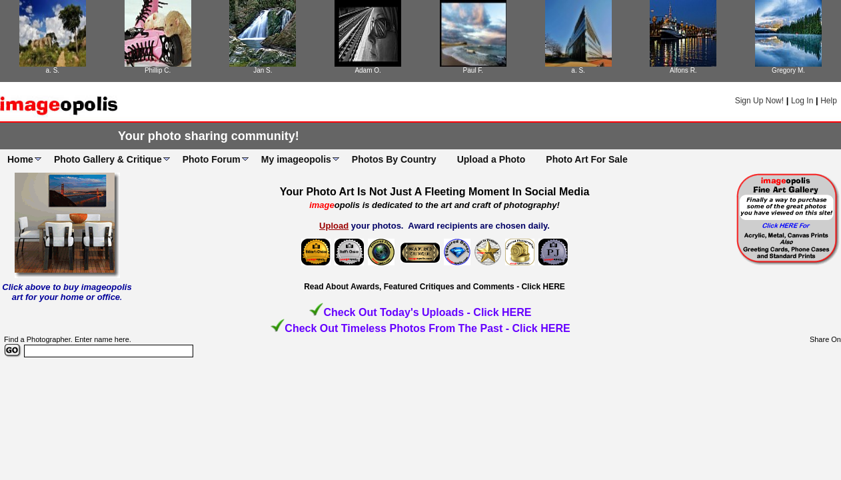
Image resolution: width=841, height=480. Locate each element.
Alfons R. (683, 70)
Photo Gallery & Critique (108, 159)
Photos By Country (394, 159)
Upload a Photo (491, 159)
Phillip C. (158, 70)
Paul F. (473, 70)
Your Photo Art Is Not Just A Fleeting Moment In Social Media (435, 191)
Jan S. (262, 70)
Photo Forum (212, 159)
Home (20, 159)
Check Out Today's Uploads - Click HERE (427, 312)
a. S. (53, 70)
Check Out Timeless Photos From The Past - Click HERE (427, 328)
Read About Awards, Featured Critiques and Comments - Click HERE (434, 286)
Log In (802, 100)
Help (828, 100)
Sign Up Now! (759, 100)
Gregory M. (788, 70)
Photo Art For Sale (586, 159)
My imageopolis (296, 159)
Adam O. (368, 70)
